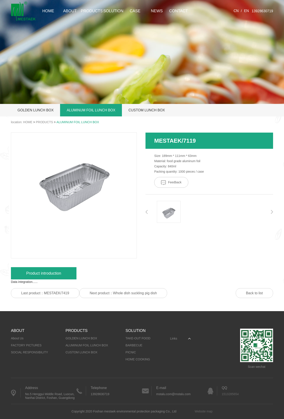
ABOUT (70, 11)
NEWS (157, 11)
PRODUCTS (91, 11)
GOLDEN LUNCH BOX (35, 110)
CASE (135, 11)
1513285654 (230, 394)
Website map (203, 411)
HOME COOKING (138, 359)
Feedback (171, 182)
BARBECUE (134, 345)
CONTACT (178, 11)
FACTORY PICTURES (26, 345)
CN (236, 11)
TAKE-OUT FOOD (138, 338)
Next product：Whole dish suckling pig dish (123, 293)
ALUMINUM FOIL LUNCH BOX (91, 110)
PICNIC (131, 352)
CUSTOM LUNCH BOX (146, 110)
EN (246, 11)
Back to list (254, 293)
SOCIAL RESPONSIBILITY (29, 352)
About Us (17, 338)
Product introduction (43, 273)
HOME (48, 11)
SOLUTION (113, 11)
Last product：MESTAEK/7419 (45, 293)
